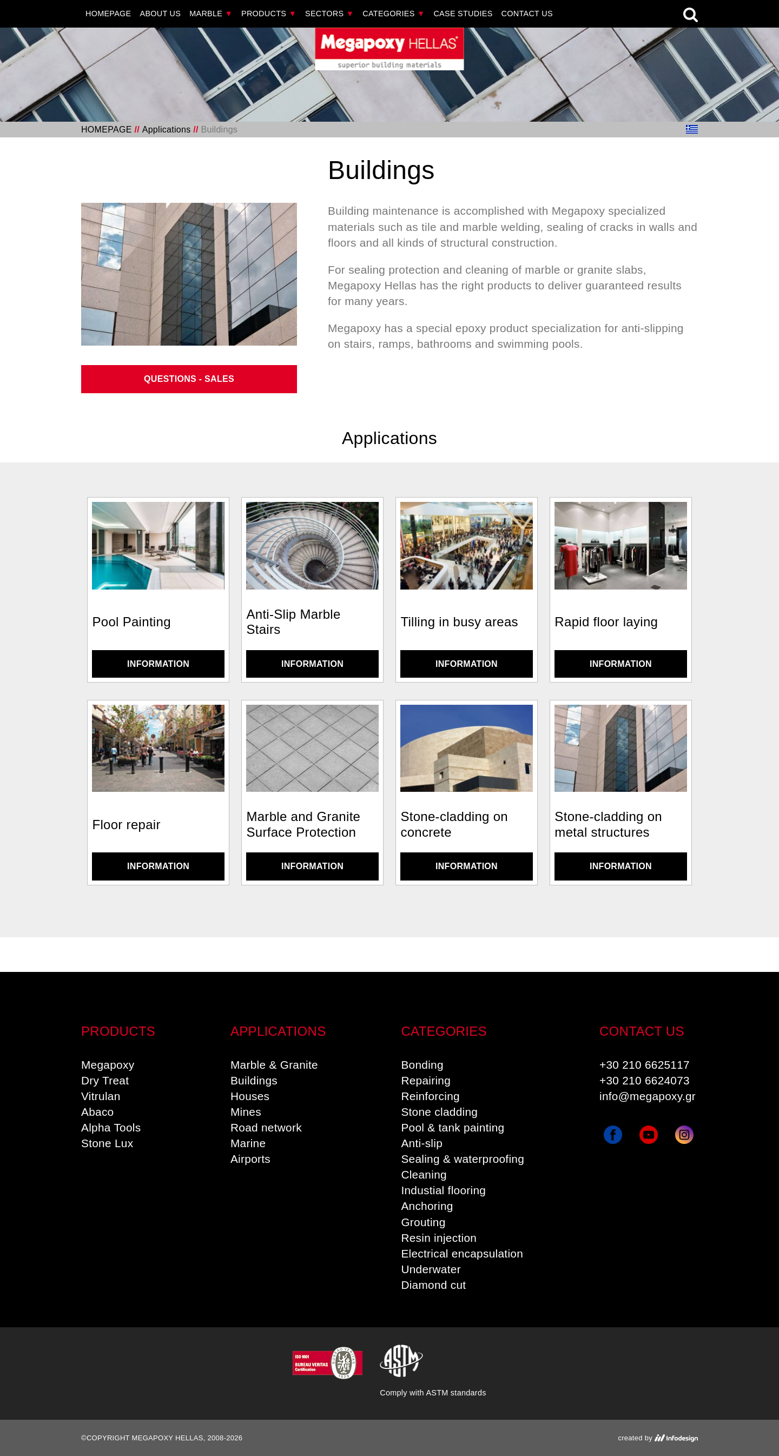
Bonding (422, 1064)
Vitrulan (101, 1096)
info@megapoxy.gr (647, 1096)
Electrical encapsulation (462, 1253)
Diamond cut (433, 1285)
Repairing (426, 1080)
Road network (266, 1127)
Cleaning (424, 1174)
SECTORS (329, 13)
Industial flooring (443, 1190)
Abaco (97, 1112)
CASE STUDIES (462, 13)
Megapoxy (107, 1064)
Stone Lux (107, 1143)
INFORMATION (158, 664)
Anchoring (427, 1206)
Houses (249, 1096)
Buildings (254, 1080)
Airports (250, 1159)
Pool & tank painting (452, 1127)
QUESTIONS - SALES (189, 378)
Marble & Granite (274, 1064)
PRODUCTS (268, 13)
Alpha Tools (111, 1127)
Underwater (431, 1269)
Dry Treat (105, 1080)
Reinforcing (430, 1096)
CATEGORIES (393, 13)
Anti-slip (422, 1143)
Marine (248, 1143)
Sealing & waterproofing (462, 1159)
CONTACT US (527, 13)
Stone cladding (439, 1112)
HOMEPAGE (108, 13)
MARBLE (211, 13)
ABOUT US (160, 13)
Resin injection (439, 1238)
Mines (245, 1112)
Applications (166, 129)
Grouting (423, 1222)
